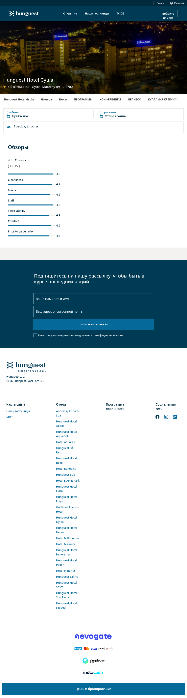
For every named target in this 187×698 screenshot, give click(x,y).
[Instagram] (166, 416)
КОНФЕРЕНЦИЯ (110, 99)
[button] (93, 114)
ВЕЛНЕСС (134, 99)
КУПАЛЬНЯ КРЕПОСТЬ (163, 99)
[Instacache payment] (93, 673)
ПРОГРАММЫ (83, 99)
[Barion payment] (93, 649)
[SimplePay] (93, 661)
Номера (46, 99)
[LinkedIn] (175, 416)
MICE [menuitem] (120, 13)
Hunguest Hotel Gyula (19, 99)
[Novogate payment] (93, 637)
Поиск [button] (160, 3)
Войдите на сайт (168, 14)
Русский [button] (179, 3)
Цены (63, 99)
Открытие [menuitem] (70, 13)
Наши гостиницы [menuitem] (97, 13)
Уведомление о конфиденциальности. (99, 335)
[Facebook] (157, 416)
